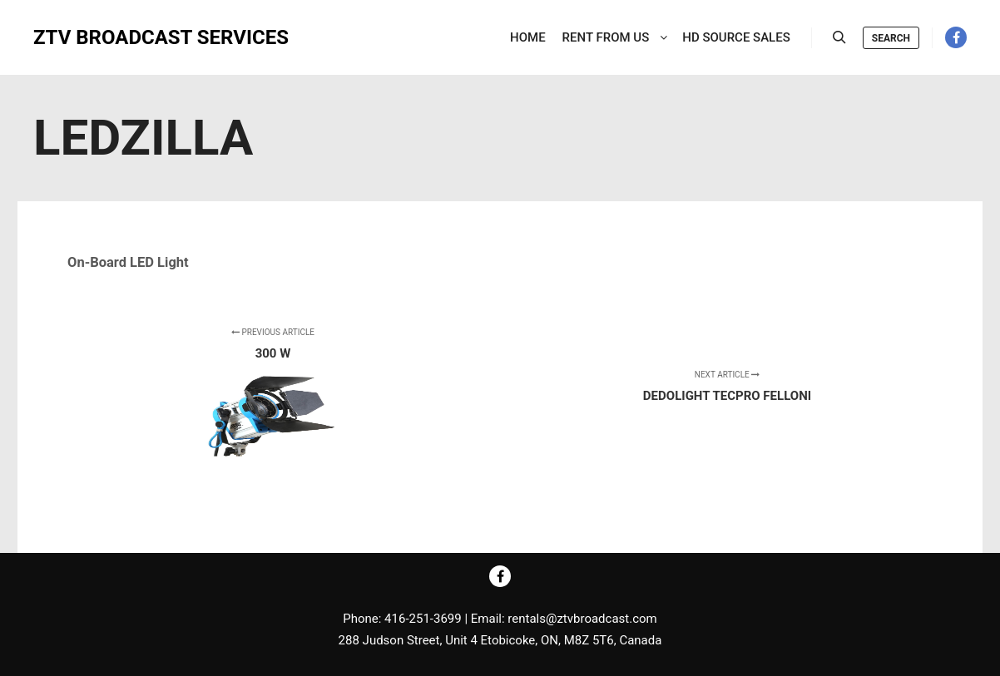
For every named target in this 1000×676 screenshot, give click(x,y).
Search (891, 38)
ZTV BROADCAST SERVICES (116, 37)
